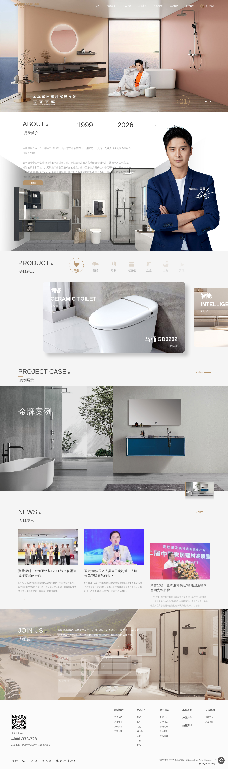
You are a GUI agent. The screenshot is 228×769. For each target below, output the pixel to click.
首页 (97, 5)
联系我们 (164, 736)
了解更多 (33, 182)
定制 (139, 726)
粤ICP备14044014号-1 (207, 764)
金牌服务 (190, 5)
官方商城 (210, 5)
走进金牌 (111, 5)
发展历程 (118, 726)
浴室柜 (140, 731)
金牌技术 (164, 717)
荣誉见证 (118, 731)
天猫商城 (209, 717)
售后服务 (164, 731)
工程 (139, 740)
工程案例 (142, 5)
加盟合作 (158, 5)
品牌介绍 (118, 717)
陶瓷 (139, 717)
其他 (139, 745)
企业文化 (118, 722)
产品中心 (127, 5)
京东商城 (209, 722)
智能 (139, 722)
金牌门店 (164, 722)
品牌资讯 (174, 5)
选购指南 (164, 726)
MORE (199, 371)
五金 (139, 736)
